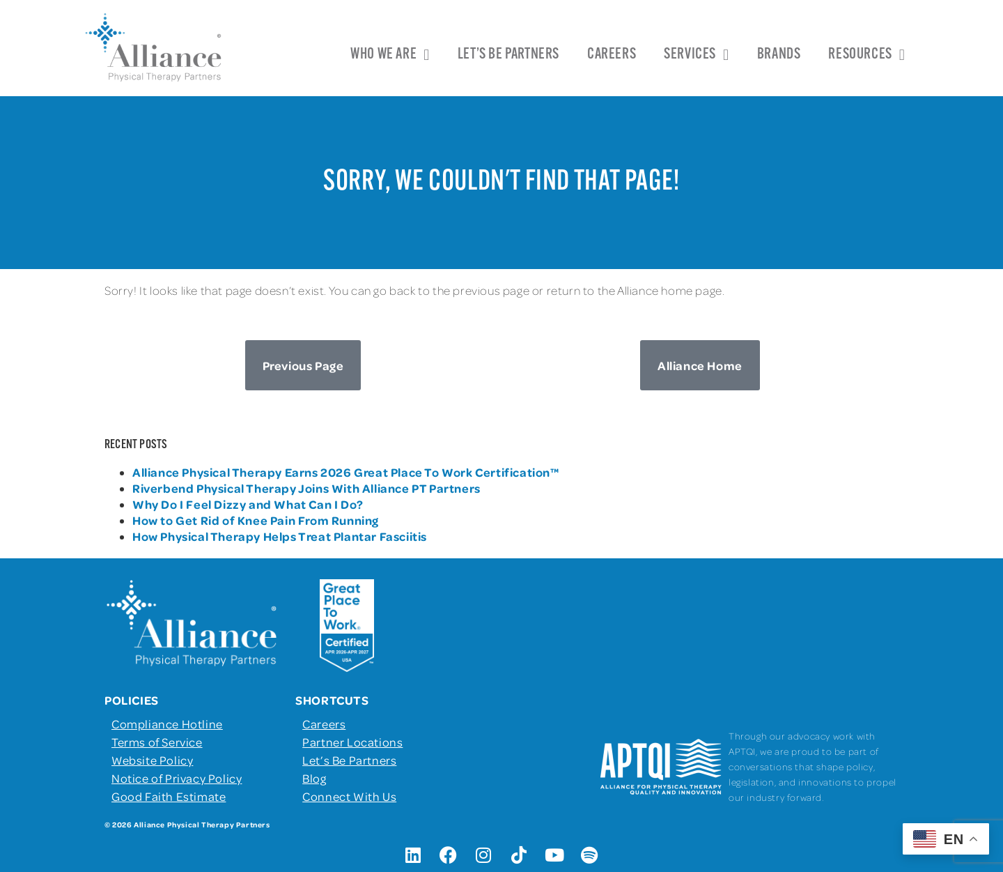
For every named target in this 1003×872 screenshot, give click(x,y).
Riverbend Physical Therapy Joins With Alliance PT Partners (306, 488)
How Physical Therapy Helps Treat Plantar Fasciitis (279, 536)
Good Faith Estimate (168, 796)
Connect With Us (349, 796)
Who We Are (390, 55)
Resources (866, 55)
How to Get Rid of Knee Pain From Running (255, 520)
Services (696, 55)
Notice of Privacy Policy (176, 778)
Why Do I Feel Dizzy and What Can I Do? (248, 504)
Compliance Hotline (167, 723)
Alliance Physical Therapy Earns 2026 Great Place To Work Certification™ (346, 472)
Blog (314, 778)
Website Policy (152, 759)
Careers (611, 55)
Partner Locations (352, 741)
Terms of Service (157, 741)
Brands (779, 55)
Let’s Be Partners (508, 55)
